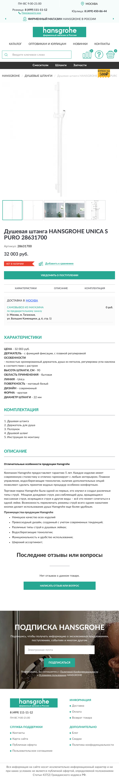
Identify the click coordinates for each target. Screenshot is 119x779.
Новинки (80, 44)
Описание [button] (61, 288)
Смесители (40, 65)
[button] (29, 13)
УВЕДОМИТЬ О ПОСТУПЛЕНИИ (59, 275)
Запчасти (80, 65)
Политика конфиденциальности (93, 745)
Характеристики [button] (26, 288)
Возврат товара (82, 718)
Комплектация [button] (95, 288)
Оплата (77, 712)
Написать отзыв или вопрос (59, 586)
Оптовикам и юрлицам (47, 44)
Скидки (77, 739)
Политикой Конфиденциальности (79, 672)
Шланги (61, 65)
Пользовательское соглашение (32, 750)
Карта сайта (20, 739)
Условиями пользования (52, 675)
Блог (75, 733)
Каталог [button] (15, 44)
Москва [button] (32, 300)
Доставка (78, 706)
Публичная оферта (24, 745)
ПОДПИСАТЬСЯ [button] (59, 662)
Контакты (102, 44)
